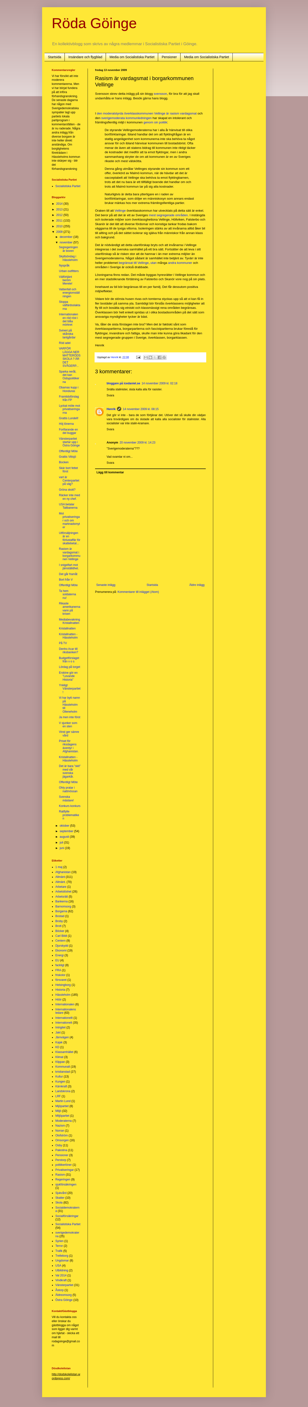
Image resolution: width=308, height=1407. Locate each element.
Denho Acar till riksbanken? (68, 650)
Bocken (64, 462)
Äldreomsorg (63, 1295)
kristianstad (62, 1071)
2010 (60, 226)
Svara (110, 395)
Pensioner (169, 57)
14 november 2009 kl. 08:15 (141, 409)
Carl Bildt (61, 936)
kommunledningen (139, 118)
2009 (60, 232)
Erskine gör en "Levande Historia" (68, 676)
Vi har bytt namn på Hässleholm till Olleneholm (69, 704)
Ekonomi (61, 950)
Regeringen (62, 1179)
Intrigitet (60, 1027)
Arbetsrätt (61, 896)
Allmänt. (60, 882)
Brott (58, 926)
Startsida (54, 57)
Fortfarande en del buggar (68, 431)
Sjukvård (61, 1193)
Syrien (59, 1241)
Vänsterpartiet (64, 1285)
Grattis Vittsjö (67, 456)
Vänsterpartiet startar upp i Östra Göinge (69, 442)
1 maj (58, 867)
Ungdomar (62, 1260)
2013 (60, 209)
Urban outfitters (69, 271)
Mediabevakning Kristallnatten (69, 621)
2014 (60, 203)
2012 (60, 215)
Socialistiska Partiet (67, 186)
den (99, 113)
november (66, 242)
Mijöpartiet (62, 1106)
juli (62, 842)
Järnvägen (62, 1037)
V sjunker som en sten (68, 724)
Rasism (60, 1174)
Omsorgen (62, 1140)
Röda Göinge (94, 23)
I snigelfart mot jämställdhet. (69, 566)
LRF (58, 1096)
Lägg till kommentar (110, 472)
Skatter (59, 1197)
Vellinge (159, 113)
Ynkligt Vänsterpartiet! (70, 689)
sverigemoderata (113, 118)
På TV (63, 643)
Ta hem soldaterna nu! (67, 594)
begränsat (126, 263)
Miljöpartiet (62, 1115)
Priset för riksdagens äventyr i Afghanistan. (69, 746)
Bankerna (61, 901)
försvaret (61, 980)
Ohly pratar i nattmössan (68, 789)
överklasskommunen (138, 113)
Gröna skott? (67, 489)
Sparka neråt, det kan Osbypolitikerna (69, 377)
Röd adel (65, 343)
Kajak (59, 1042)
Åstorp (59, 1290)
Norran (59, 1130)
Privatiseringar (64, 1170)
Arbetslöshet (63, 891)
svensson (160, 93)
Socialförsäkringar (66, 1216)
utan (153, 263)
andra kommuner (180, 263)
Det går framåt (68, 574)
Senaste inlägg (105, 585)
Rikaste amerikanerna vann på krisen (69, 608)
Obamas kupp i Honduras (68, 389)
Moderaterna (63, 1120)
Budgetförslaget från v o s (69, 659)
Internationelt (63, 1022)
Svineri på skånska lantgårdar (67, 334)
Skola (59, 1202)
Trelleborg (61, 1255)
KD (57, 1047)
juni (62, 848)
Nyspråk (64, 265)
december (66, 237)
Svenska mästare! (66, 798)
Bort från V (66, 579)
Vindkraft (61, 1280)
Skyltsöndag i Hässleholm (68, 258)
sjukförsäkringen (65, 1184)
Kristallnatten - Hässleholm (68, 636)
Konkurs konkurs (69, 806)
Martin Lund (63, 1101)
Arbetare (60, 886)
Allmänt (60, 877)
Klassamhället (64, 1052)
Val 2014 (60, 1275)
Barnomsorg (63, 906)
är (167, 113)
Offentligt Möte (68, 451)
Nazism (60, 1125)
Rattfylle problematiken (69, 815)
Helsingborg (63, 985)
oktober (65, 825)
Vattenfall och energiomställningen (69, 293)
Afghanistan (63, 872)
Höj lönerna (66, 423)
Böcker (59, 931)
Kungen (60, 1081)
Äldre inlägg (197, 585)
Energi (59, 955)
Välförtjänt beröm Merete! (65, 280)
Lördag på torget (69, 667)
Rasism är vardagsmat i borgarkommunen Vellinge (69, 554)
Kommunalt (62, 1066)
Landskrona (63, 1091)
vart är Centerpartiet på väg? (69, 480)
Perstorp (60, 1160)
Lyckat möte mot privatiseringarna (69, 409)
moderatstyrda (113, 113)
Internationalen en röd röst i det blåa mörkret (68, 319)
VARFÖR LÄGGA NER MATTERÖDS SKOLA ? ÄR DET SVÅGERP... (69, 357)
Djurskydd (61, 945)
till (135, 263)
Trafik (59, 1251)
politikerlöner (63, 1164)
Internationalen (64, 1004)
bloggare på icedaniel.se (123, 383)
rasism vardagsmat (183, 113)
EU (57, 960)
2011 (60, 220)
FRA (58, 970)
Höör (58, 999)
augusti (65, 836)
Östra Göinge (63, 1300)
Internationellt (64, 1018)
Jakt (58, 1032)
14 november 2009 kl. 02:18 (159, 383)
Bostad (59, 916)
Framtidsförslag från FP (69, 398)
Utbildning (61, 1270)
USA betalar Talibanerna (68, 506)
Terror (59, 1246)
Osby (58, 1145)
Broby (59, 921)
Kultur (59, 1076)
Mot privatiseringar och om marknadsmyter (69, 520)
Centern (60, 940)
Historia (60, 989)
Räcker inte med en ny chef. (69, 497)
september (67, 831)
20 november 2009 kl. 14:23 (137, 442)
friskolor (60, 975)
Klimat (59, 1057)
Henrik (111, 409)
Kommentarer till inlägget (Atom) (138, 592)
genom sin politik (155, 122)
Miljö (58, 1111)
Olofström (61, 1135)
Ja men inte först (69, 717)
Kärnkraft (61, 1086)
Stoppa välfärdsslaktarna (69, 305)
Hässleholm (63, 994)
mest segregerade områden (168, 215)
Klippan (60, 1062)
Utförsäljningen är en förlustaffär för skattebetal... (69, 538)
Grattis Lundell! (68, 418)
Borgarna (61, 911)
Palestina (61, 1150)
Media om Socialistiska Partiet (131, 57)
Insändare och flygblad (85, 57)
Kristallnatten (67, 628)
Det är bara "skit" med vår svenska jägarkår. (70, 771)
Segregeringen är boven (68, 249)
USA (58, 1265)
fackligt (59, 965)
